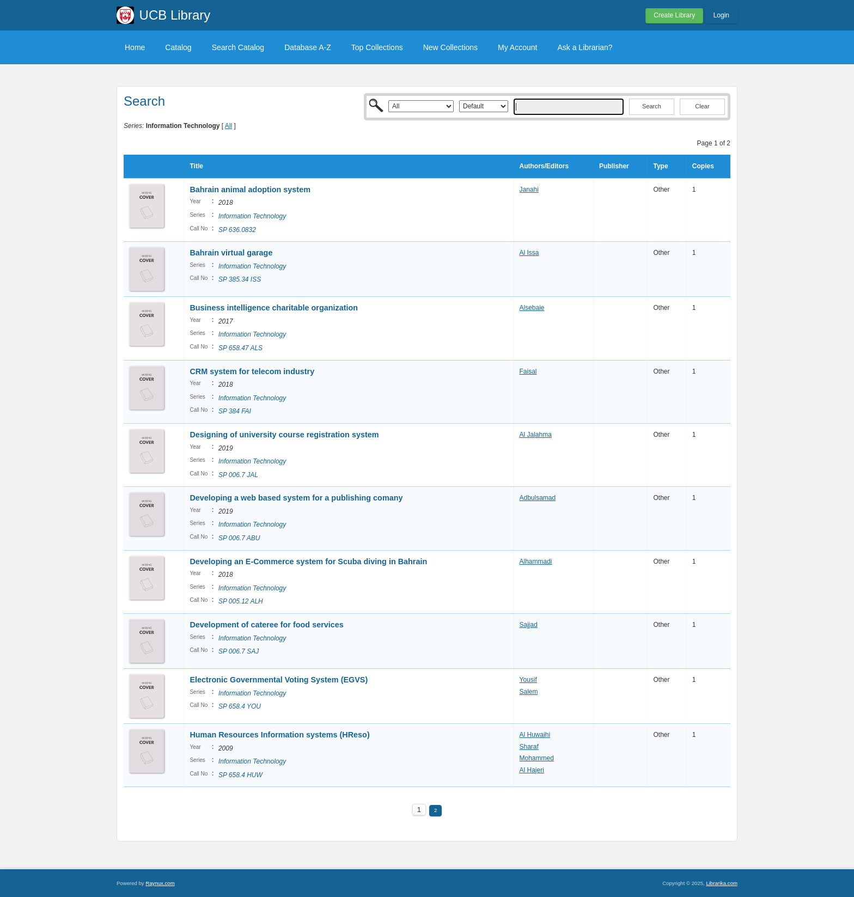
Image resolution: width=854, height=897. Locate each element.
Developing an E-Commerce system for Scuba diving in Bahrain (308, 561)
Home (135, 47)
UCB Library (175, 15)
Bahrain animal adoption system (250, 189)
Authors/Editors (544, 166)
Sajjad (529, 624)
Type (660, 166)
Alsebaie (532, 308)
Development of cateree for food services (266, 624)
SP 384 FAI (234, 411)
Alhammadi (536, 561)
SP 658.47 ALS (240, 348)
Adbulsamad (538, 498)
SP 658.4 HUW (240, 775)
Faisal (528, 371)
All (228, 126)
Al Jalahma (536, 434)
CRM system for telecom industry (252, 371)
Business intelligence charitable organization (275, 307)
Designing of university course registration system (284, 434)
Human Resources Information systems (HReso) (279, 734)
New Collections (450, 47)
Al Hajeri (532, 770)
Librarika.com (721, 883)
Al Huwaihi (535, 735)
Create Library (674, 15)
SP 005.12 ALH (240, 601)
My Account (517, 47)
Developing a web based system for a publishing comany (296, 497)
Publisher (614, 166)
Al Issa (529, 253)
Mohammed (537, 758)
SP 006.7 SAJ (238, 651)
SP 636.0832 (237, 230)
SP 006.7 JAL (238, 475)
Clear (702, 106)
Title (196, 166)
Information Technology (252, 216)
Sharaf (529, 746)
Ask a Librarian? (584, 47)
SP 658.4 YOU (239, 706)
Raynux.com (159, 883)
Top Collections (377, 47)
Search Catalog (238, 47)
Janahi (529, 189)
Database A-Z (307, 47)
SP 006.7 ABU (239, 538)
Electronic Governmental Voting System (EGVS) (279, 679)
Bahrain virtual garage (231, 252)
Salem (529, 691)
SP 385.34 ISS (239, 279)
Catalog (178, 47)
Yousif (528, 680)
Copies (703, 166)
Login (721, 15)
